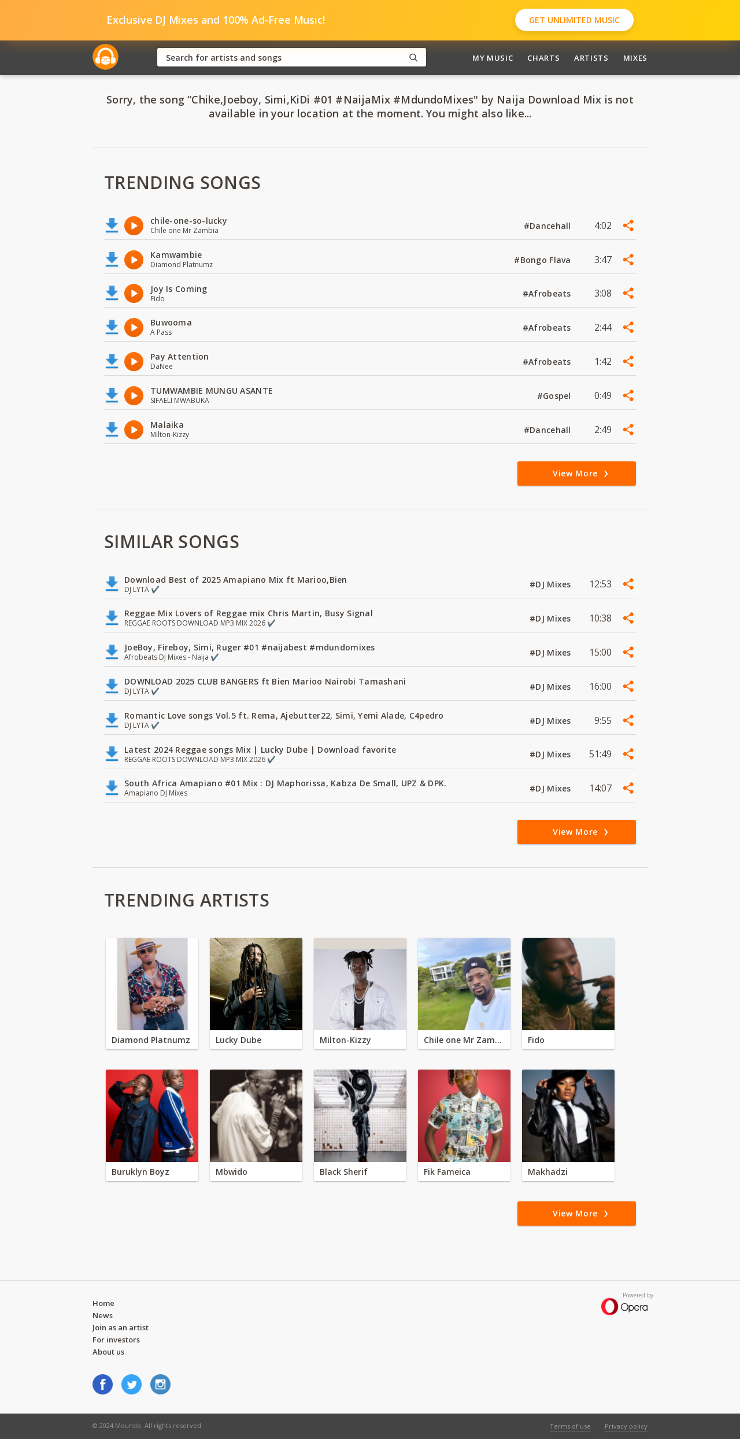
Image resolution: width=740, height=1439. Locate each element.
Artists (591, 58)
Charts (543, 58)
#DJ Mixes (552, 584)
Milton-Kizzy (345, 1039)
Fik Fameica (447, 1171)
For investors (116, 1339)
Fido (536, 1039)
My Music (492, 58)
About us (108, 1351)
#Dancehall (549, 225)
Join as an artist (120, 1327)
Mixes (635, 58)
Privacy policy (626, 1426)
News (102, 1315)
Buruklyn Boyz (140, 1171)
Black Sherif (344, 1171)
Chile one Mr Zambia (464, 1039)
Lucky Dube (238, 1039)
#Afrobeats (548, 293)
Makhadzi (548, 1171)
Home (103, 1303)
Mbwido (231, 1171)
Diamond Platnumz (151, 1039)
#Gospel (555, 395)
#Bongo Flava (544, 259)
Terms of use (570, 1426)
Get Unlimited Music (574, 19)
